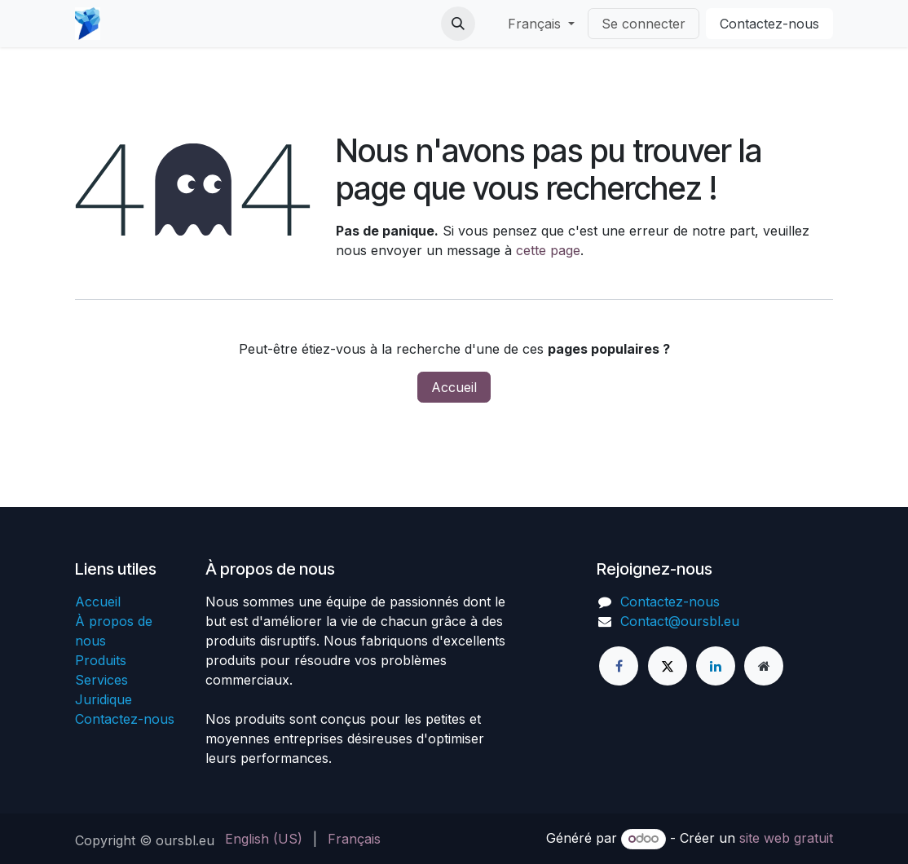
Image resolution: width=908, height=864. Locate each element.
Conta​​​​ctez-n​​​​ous (769, 23)
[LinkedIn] (715, 665)
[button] (458, 24)
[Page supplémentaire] (763, 665)
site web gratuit (786, 838)
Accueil (454, 387)
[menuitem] (263, 839)
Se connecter (643, 23)
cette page (548, 250)
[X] (667, 665)
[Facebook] (618, 665)
